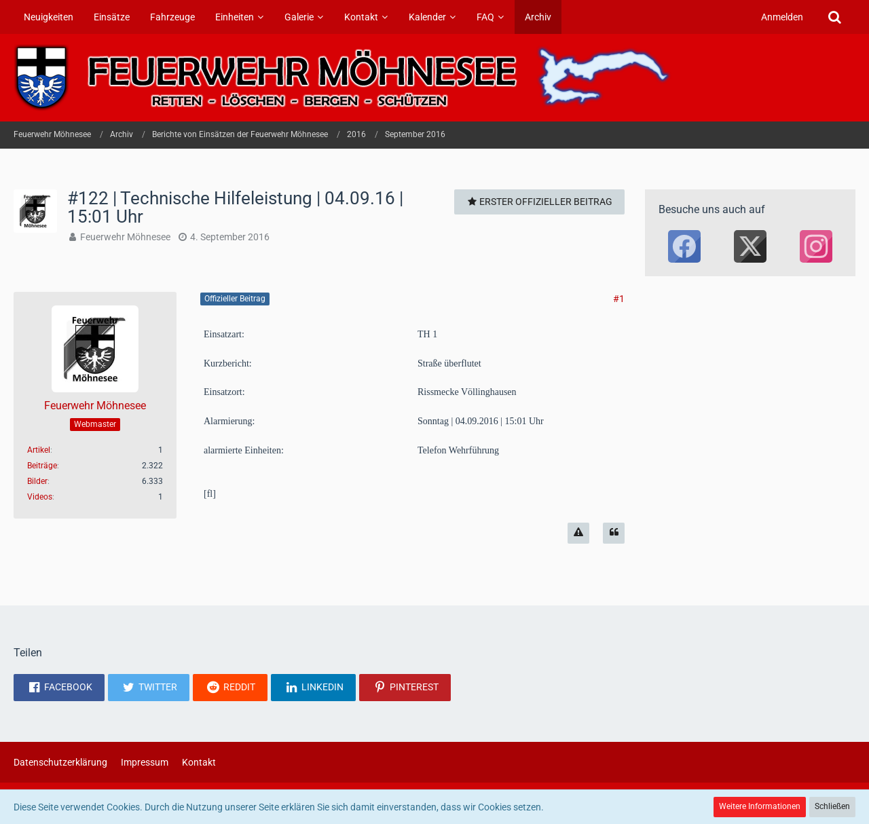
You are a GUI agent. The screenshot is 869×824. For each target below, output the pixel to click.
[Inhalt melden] (578, 533)
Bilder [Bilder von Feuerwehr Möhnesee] (37, 481)
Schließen (832, 806)
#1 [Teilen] (619, 298)
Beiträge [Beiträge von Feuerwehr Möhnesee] (42, 465)
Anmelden (782, 17)
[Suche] (834, 17)
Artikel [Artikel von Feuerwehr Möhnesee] (38, 450)
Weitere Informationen (759, 806)
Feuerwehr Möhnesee (125, 236)
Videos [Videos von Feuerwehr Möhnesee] (39, 497)
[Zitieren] (614, 533)
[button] (59, 687)
